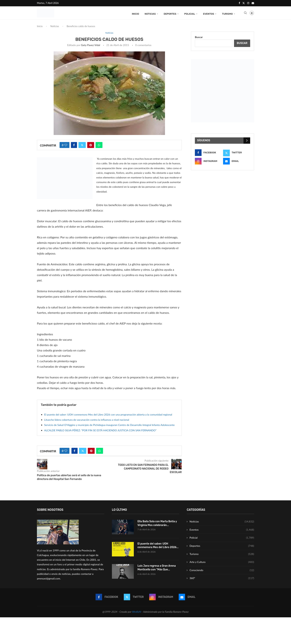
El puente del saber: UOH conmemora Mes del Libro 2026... (158, 547)
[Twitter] (243, 3)
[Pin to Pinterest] (90, 147)
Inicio (135, 13)
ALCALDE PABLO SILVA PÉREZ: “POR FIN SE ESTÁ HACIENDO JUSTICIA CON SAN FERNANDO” (100, 432)
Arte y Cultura (221, 564)
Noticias (150, 13)
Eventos (208, 13)
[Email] (253, 3)
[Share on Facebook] (74, 147)
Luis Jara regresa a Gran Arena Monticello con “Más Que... (157, 569)
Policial (189, 13)
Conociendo (221, 572)
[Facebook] (239, 3)
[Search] (245, 13)
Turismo (227, 13)
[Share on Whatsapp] (99, 147)
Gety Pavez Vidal (90, 46)
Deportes (170, 13)
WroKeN (136, 613)
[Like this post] (65, 147)
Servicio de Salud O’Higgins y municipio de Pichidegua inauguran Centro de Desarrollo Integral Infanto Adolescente (109, 426)
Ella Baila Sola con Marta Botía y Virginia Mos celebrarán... (157, 525)
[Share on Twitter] (82, 147)
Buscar (199, 38)
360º (221, 580)
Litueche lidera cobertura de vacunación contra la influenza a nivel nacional (86, 421)
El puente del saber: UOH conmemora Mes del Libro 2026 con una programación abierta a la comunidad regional (108, 416)
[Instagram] (248, 3)
